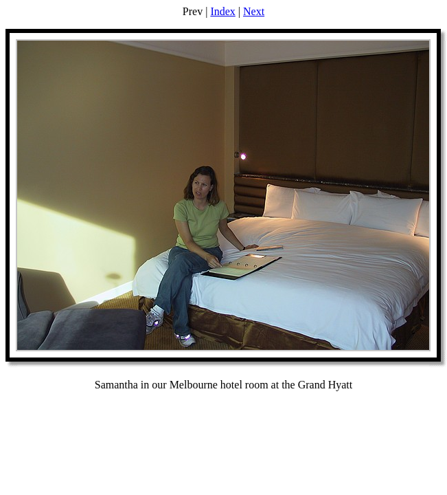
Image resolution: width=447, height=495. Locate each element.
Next (253, 11)
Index (222, 11)
